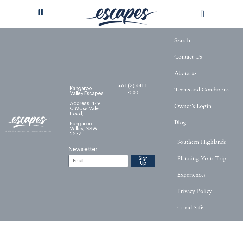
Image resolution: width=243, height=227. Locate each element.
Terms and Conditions (201, 90)
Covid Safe (190, 208)
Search (182, 40)
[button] (202, 13)
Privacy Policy (194, 191)
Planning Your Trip (201, 158)
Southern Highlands (201, 142)
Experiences (191, 175)
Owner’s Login (192, 106)
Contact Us (188, 57)
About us (185, 73)
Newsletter (82, 150)
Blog (180, 122)
